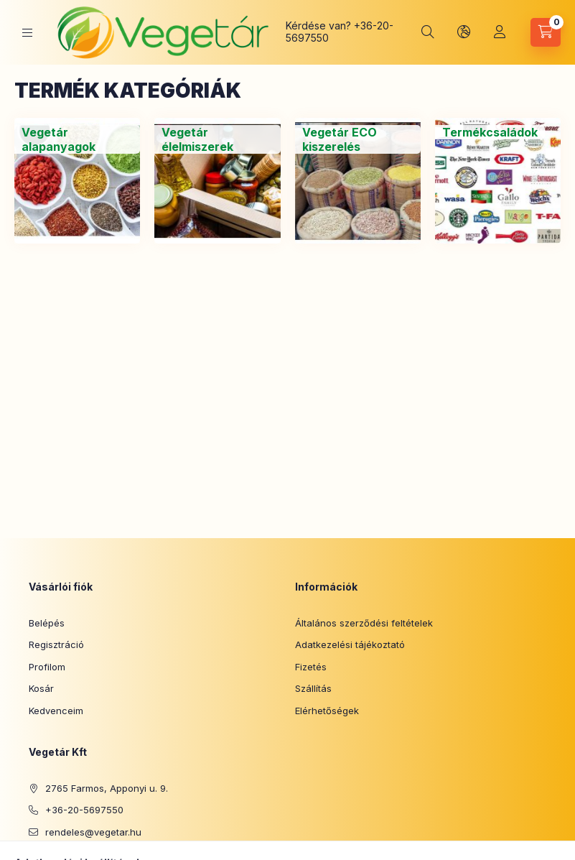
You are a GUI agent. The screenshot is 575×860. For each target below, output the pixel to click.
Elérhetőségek (327, 710)
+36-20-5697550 (84, 809)
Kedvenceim (56, 710)
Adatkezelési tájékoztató (350, 644)
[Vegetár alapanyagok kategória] (77, 139)
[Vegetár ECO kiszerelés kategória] (357, 139)
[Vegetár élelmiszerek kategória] (217, 139)
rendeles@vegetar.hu (93, 832)
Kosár (41, 688)
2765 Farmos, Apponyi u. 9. (106, 788)
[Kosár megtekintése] (545, 32)
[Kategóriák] (27, 32)
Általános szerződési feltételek (364, 623)
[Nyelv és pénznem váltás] (463, 32)
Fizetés (311, 666)
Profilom (47, 666)
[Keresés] (427, 32)
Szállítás (313, 688)
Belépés (47, 623)
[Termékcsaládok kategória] (490, 132)
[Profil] (499, 32)
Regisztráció (56, 644)
